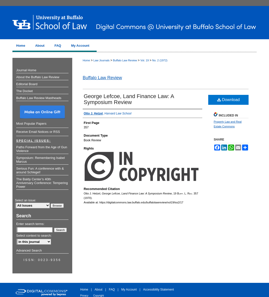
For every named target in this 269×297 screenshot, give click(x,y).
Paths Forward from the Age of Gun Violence (41, 149)
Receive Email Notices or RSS (38, 132)
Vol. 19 (144, 60)
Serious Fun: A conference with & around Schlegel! (40, 170)
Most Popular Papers (31, 123)
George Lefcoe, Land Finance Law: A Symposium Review (129, 99)
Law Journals (101, 60)
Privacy (84, 295)
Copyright (98, 295)
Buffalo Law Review (125, 60)
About (98, 289)
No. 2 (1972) (159, 60)
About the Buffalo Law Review (37, 77)
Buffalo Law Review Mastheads (38, 98)
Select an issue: (25, 200)
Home (86, 60)
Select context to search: (34, 235)
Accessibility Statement (158, 289)
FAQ (112, 289)
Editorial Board (26, 84)
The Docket (24, 91)
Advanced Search (29, 250)
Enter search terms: (30, 224)
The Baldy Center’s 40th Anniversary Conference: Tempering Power (42, 182)
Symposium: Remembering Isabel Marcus (40, 159)
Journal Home (26, 70)
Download (228, 100)
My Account (129, 289)
